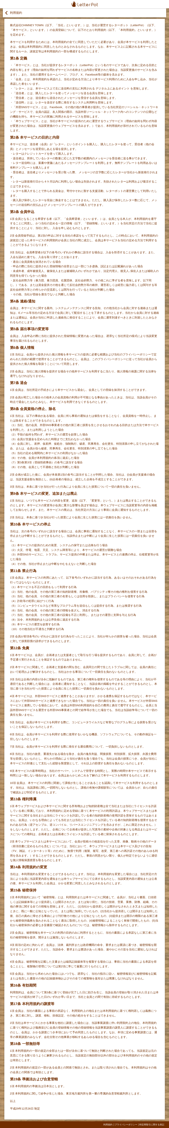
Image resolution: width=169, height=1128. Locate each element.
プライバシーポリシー (126, 1124)
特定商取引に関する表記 (151, 1124)
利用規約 (107, 1124)
